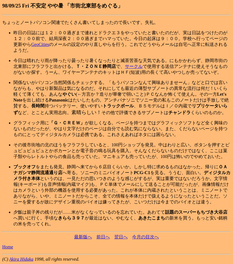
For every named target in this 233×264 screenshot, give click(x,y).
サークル (134, 66)
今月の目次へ (145, 237)
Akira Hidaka (21, 259)
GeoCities (40, 44)
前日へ (103, 237)
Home (7, 247)
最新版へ (83, 237)
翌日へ (121, 237)
